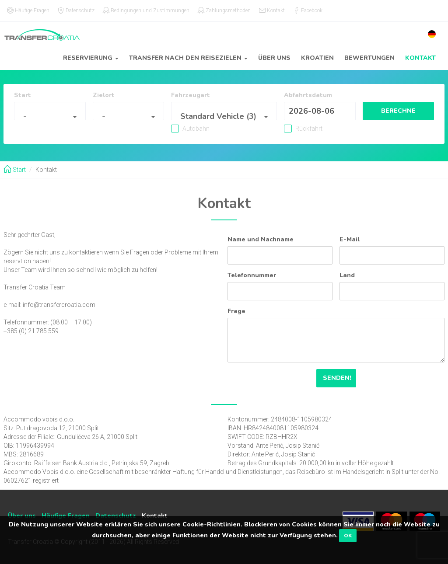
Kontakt (420, 58)
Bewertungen (369, 58)
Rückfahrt (304, 128)
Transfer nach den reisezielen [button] (188, 58)
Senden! (336, 378)
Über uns (274, 58)
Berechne (397, 111)
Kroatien (317, 58)
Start (15, 169)
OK (348, 535)
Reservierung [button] (91, 58)
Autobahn (200, 128)
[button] (432, 34)
